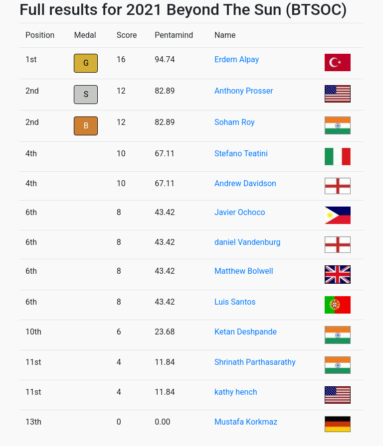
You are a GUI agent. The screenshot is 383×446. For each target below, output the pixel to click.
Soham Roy (234, 122)
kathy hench (235, 392)
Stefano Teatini (241, 153)
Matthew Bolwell (243, 271)
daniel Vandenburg (247, 242)
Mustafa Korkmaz (245, 422)
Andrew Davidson (245, 183)
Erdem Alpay (236, 59)
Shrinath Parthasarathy (255, 362)
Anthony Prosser (243, 91)
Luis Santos (235, 302)
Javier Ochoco (239, 212)
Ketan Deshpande (245, 331)
